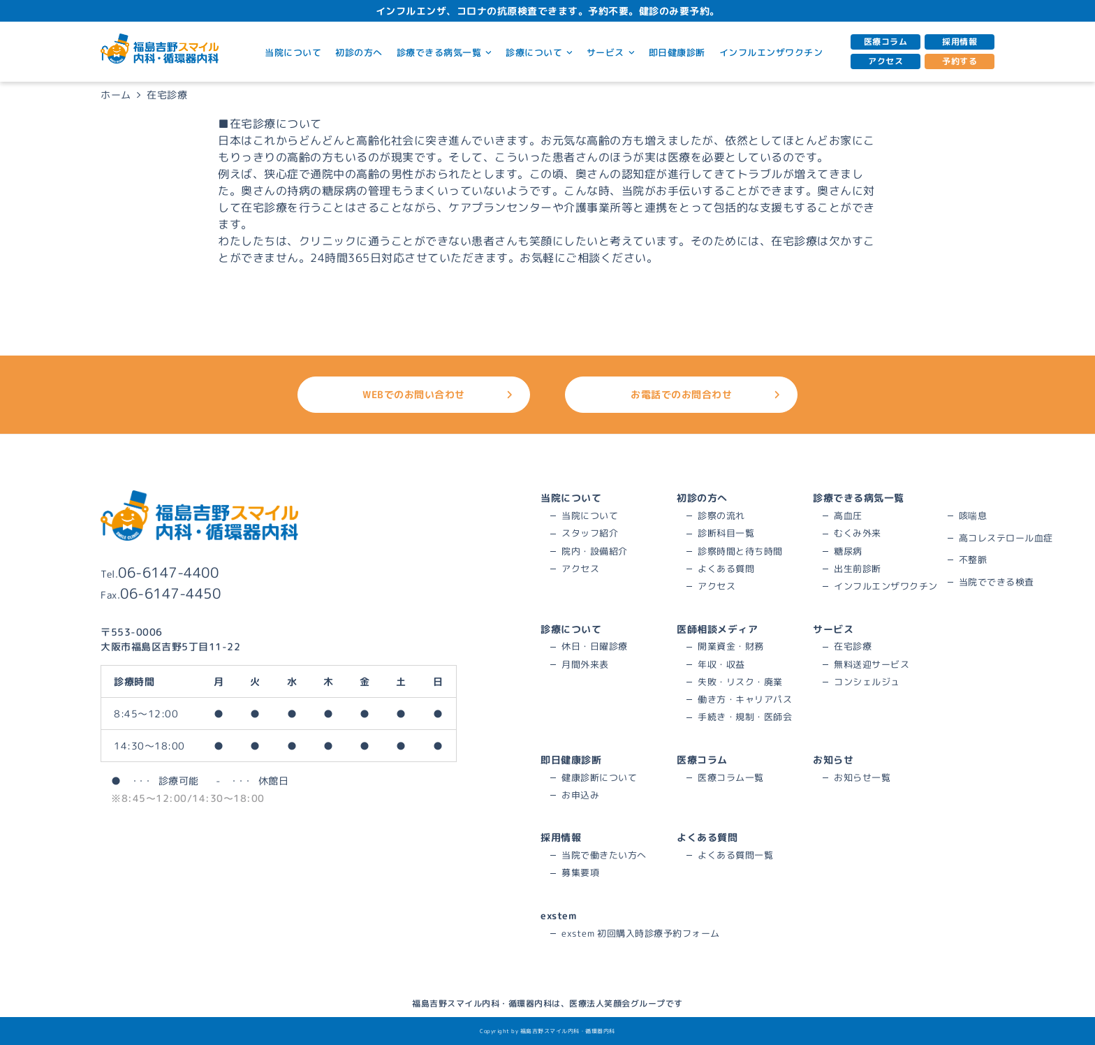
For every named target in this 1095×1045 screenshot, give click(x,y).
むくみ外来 (857, 533)
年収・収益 (721, 664)
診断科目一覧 (726, 533)
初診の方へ (359, 52)
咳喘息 (973, 515)
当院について (293, 52)
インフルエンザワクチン (771, 52)
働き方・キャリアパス (745, 699)
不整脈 (973, 559)
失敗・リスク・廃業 (740, 681)
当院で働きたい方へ (604, 855)
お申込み (580, 795)
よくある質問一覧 (735, 855)
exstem (558, 915)
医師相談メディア (717, 629)
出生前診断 (857, 568)
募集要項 (580, 872)
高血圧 (848, 515)
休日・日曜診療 (594, 646)
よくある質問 (726, 568)
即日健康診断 (677, 52)
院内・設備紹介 (594, 551)
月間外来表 (585, 664)
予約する (959, 61)
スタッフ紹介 (589, 533)
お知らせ (833, 759)
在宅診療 (853, 646)
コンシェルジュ (867, 681)
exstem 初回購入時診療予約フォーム (640, 933)
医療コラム (886, 42)
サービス (611, 52)
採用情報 (959, 42)
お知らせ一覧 (862, 777)
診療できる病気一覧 (444, 52)
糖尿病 (848, 551)
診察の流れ (721, 515)
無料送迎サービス (871, 664)
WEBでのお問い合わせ (437, 394)
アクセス (885, 61)
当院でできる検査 (996, 582)
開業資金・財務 (731, 646)
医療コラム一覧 (731, 777)
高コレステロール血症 (1006, 538)
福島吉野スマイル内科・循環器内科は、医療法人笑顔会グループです (547, 1003)
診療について (539, 52)
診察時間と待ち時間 (740, 551)
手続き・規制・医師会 (745, 716)
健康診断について (599, 777)
